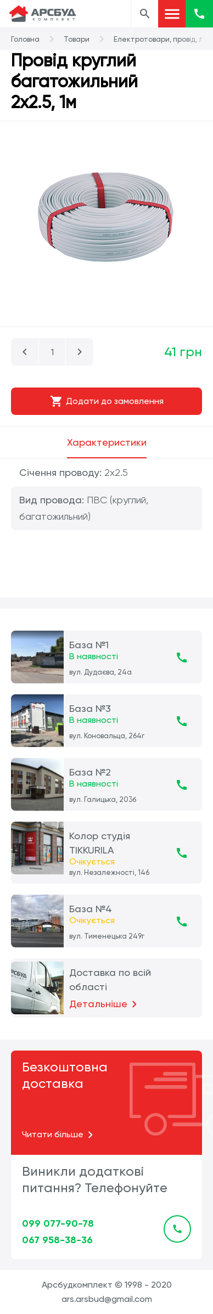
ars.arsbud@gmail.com (106, 1299)
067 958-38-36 (57, 1240)
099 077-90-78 (58, 1223)
